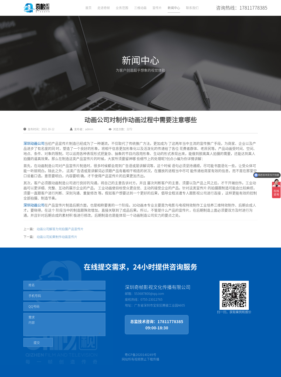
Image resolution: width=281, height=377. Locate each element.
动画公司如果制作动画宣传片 (57, 236)
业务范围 (122, 7)
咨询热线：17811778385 (241, 7)
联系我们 (192, 7)
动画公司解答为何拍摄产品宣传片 (60, 229)
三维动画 (140, 7)
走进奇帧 (103, 7)
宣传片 (157, 7)
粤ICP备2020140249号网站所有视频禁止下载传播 (140, 357)
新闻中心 (174, 7)
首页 (88, 7)
